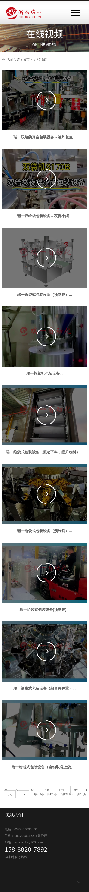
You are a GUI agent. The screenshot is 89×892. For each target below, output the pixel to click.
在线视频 (40, 60)
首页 (26, 60)
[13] (76, 790)
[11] (47, 790)
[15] (10, 794)
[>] (24, 794)
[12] (61, 790)
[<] (32, 790)
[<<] (18, 790)
